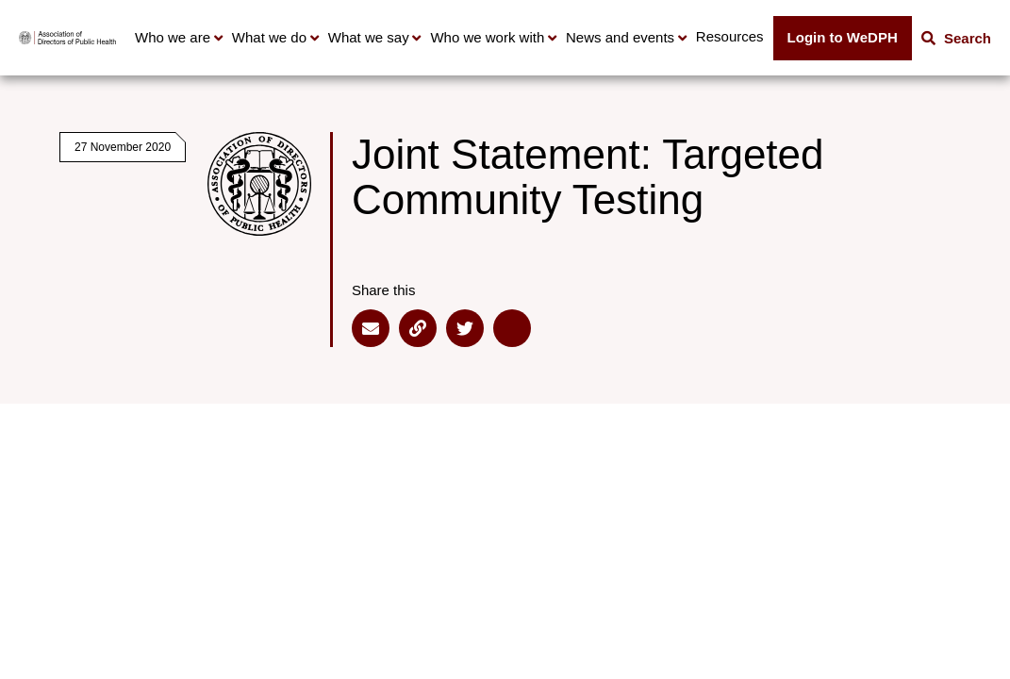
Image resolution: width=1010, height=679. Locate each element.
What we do (269, 37)
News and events (620, 37)
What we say (368, 37)
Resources (730, 36)
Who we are (172, 37)
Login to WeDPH (842, 37)
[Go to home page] (67, 37)
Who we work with (487, 37)
